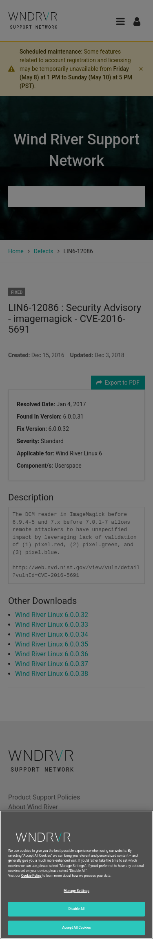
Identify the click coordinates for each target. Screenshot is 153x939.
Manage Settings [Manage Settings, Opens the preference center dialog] (76, 898)
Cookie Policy (31, 883)
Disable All (77, 916)
